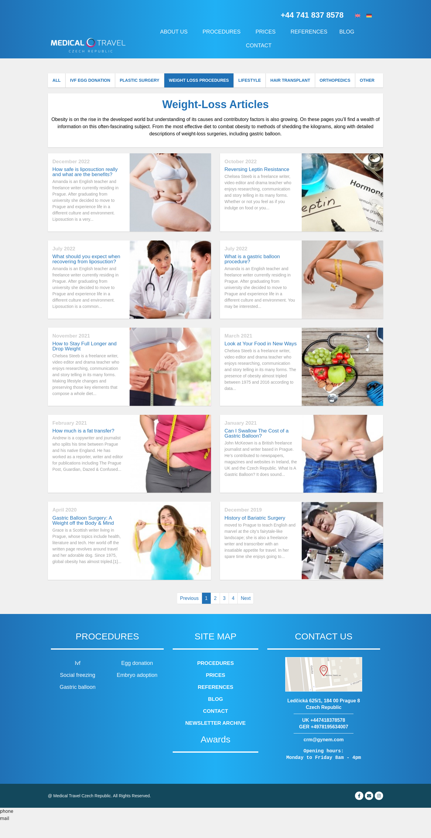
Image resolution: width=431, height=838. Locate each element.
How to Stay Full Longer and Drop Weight (84, 362)
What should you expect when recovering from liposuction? (86, 275)
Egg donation (137, 679)
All (58, 80)
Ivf (78, 679)
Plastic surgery (147, 80)
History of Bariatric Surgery (254, 534)
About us (175, 32)
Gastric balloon (77, 703)
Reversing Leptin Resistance (256, 185)
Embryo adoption (137, 691)
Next (246, 614)
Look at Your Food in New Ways (260, 359)
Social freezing (77, 691)
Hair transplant (306, 80)
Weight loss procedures (209, 80)
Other (61, 95)
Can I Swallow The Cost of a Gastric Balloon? (256, 449)
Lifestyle (262, 80)
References (309, 32)
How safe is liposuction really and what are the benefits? (85, 188)
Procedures (223, 32)
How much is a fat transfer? (83, 447)
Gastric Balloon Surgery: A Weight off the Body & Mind (83, 536)
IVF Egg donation (94, 80)
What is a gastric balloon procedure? (252, 275)
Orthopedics (353, 80)
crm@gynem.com (323, 755)
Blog (348, 32)
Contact (259, 46)
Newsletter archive (215, 739)
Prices (267, 32)
